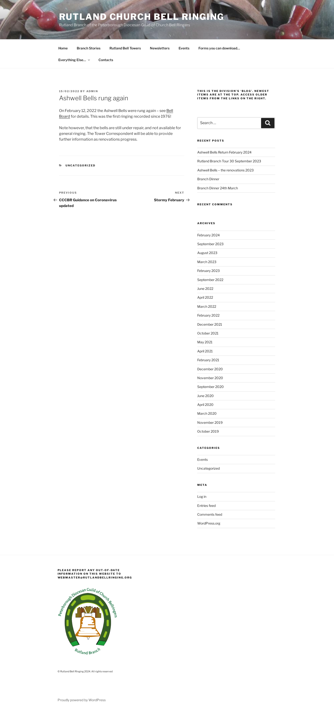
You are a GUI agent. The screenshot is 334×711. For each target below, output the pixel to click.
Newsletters (160, 48)
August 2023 (207, 253)
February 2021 (208, 360)
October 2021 (208, 333)
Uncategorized (80, 165)
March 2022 (206, 306)
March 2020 (207, 413)
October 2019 (208, 431)
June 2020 (205, 396)
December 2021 (209, 324)
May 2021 (205, 342)
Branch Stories (88, 48)
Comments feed (209, 514)
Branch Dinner (208, 179)
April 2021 (205, 351)
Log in (201, 496)
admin (92, 91)
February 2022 (208, 315)
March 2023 (206, 262)
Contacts (106, 60)
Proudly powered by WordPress (82, 700)
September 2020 (210, 387)
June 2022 (205, 289)
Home (63, 48)
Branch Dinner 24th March (217, 188)
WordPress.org (208, 523)
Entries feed (206, 506)
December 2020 (210, 369)
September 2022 (210, 280)
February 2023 (208, 271)
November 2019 (210, 422)
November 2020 (210, 378)
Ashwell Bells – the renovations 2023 (225, 170)
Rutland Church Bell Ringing (141, 16)
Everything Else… (74, 60)
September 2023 (210, 244)
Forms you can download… (219, 48)
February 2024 (208, 235)
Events (184, 48)
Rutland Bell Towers (125, 48)
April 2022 (205, 297)
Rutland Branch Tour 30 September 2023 (229, 161)
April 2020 (205, 405)
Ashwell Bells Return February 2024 (224, 152)
